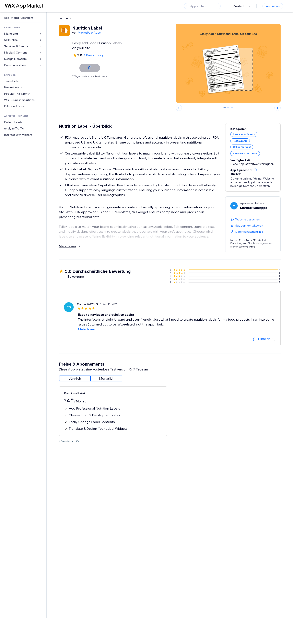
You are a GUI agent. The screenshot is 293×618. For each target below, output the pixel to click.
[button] (255, 170)
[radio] (75, 378)
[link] (23, 18)
